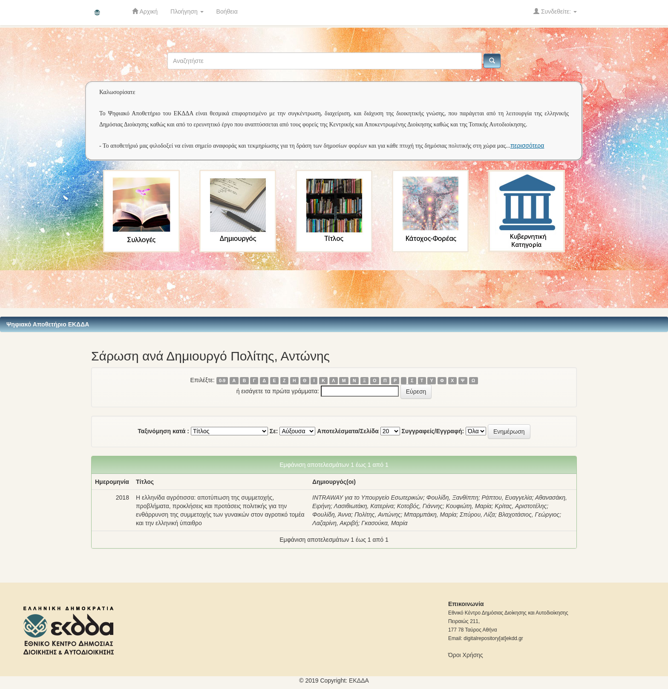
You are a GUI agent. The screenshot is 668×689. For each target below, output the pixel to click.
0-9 (222, 380)
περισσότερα (527, 145)
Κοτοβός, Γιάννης (420, 506)
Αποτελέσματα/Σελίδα (348, 431)
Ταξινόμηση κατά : (163, 431)
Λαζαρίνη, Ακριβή (335, 523)
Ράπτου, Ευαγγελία (506, 497)
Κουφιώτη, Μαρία (469, 506)
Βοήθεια (227, 11)
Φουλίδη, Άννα (331, 514)
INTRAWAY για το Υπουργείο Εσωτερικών (367, 497)
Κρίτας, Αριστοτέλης (521, 506)
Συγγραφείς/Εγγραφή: (433, 431)
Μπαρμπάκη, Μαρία (430, 514)
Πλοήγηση (187, 11)
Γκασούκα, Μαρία (384, 523)
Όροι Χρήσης (465, 655)
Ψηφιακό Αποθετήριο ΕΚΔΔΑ (47, 324)
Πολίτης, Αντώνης (377, 514)
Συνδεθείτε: (555, 11)
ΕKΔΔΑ (359, 680)
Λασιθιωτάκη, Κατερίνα (364, 506)
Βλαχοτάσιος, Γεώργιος (529, 514)
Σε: (274, 431)
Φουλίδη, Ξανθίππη (452, 497)
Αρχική (145, 11)
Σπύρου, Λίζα (477, 514)
